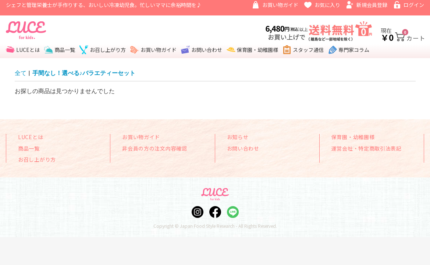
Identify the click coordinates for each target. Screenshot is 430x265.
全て (20, 73)
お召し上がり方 (108, 49)
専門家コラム (353, 49)
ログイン (414, 4)
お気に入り (327, 4)
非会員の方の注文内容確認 (154, 148)
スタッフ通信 (308, 49)
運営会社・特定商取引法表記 (366, 148)
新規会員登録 (371, 4)
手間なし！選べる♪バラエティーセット (83, 73)
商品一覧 (64, 49)
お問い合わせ (206, 49)
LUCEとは (28, 49)
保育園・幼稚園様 (257, 49)
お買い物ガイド (280, 4)
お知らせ (238, 137)
